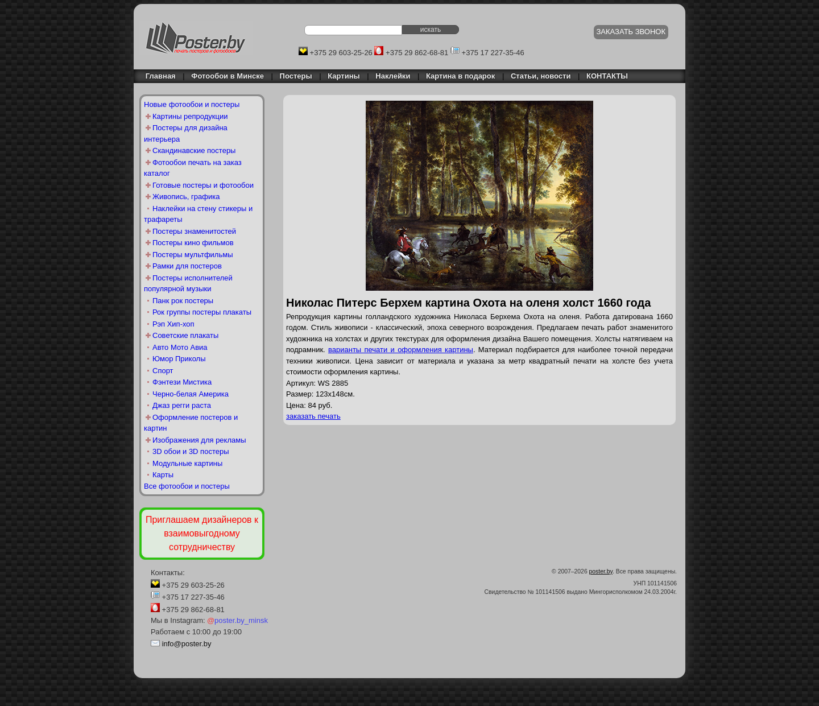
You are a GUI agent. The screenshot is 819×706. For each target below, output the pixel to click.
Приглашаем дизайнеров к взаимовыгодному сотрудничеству (202, 533)
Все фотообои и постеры (187, 486)
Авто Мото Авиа (180, 347)
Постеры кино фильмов (193, 242)
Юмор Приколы (179, 358)
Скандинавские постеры (193, 150)
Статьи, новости (541, 76)
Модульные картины (187, 463)
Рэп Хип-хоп (173, 324)
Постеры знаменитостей (194, 231)
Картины (343, 76)
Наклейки (392, 76)
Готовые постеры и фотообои (203, 185)
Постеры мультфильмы (192, 254)
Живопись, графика (186, 196)
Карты (162, 474)
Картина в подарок (460, 76)
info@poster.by (187, 643)
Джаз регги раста (181, 405)
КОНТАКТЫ (607, 76)
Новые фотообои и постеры (191, 104)
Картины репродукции (190, 116)
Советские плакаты (185, 335)
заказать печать (313, 416)
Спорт (162, 370)
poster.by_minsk (237, 620)
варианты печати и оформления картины (400, 349)
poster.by (601, 571)
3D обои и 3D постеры (190, 451)
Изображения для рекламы (199, 440)
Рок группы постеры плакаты (201, 312)
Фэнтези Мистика (182, 382)
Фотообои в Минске (227, 76)
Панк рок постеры (182, 300)
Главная (157, 76)
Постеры (296, 76)
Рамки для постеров (187, 266)
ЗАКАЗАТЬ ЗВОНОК (631, 31)
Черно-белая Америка (190, 394)
